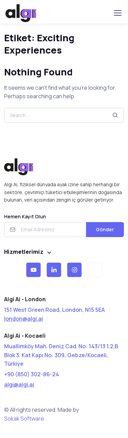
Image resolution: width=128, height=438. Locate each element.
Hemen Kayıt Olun (25, 216)
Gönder (105, 229)
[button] (33, 269)
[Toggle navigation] (117, 13)
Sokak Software (24, 418)
